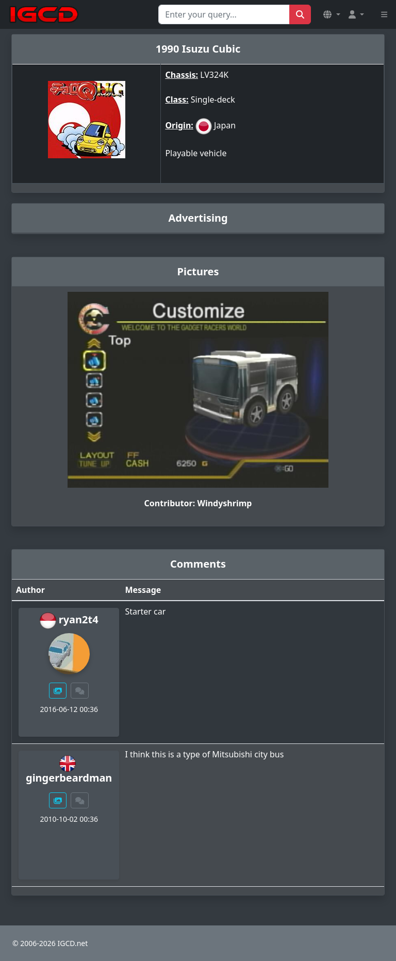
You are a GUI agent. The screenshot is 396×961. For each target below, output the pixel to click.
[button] (331, 14)
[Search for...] (224, 14)
